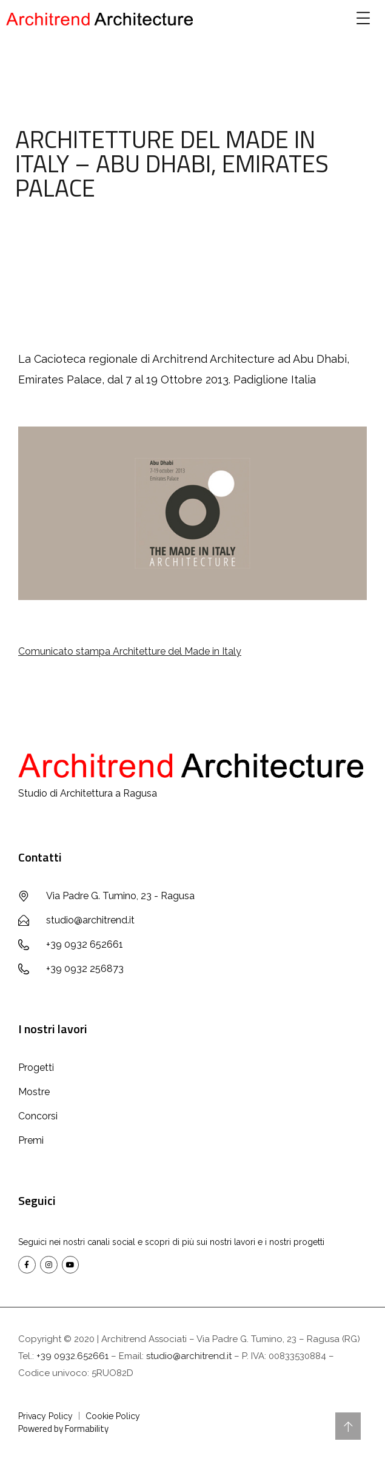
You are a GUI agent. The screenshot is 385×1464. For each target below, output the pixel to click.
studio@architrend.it (189, 1356)
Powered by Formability (63, 1428)
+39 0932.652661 (72, 1356)
